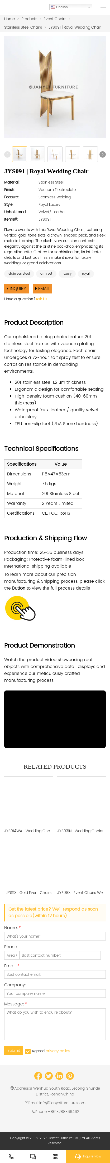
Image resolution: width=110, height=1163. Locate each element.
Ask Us (41, 299)
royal (86, 273)
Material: (12, 182)
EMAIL (42, 288)
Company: (15, 985)
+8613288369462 (63, 1112)
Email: (11, 966)
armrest (46, 273)
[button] (102, 154)
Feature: (11, 197)
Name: (12, 928)
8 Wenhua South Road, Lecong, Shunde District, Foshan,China (65, 1091)
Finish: (9, 190)
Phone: (11, 947)
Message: (15, 1005)
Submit (13, 1051)
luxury (67, 273)
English (59, 7)
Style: (8, 205)
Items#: (11, 219)
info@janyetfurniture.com (62, 1103)
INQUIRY (16, 288)
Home (9, 19)
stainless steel (19, 273)
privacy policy (58, 1051)
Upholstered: (15, 212)
